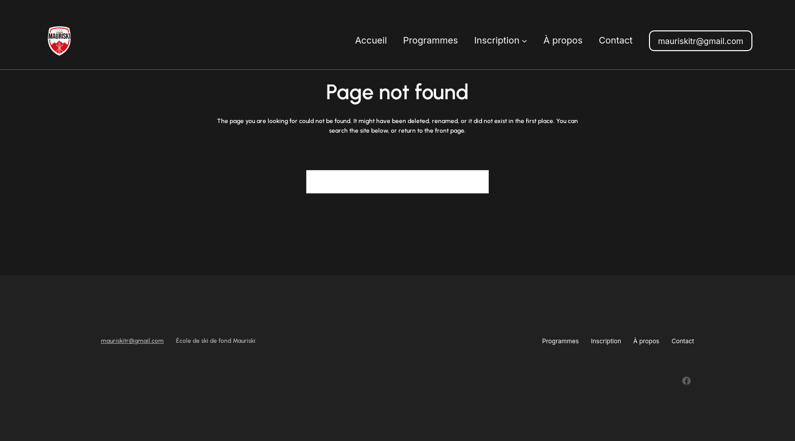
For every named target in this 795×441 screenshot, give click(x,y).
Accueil (371, 40)
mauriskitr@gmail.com (700, 41)
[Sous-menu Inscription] (524, 41)
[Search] (475, 182)
